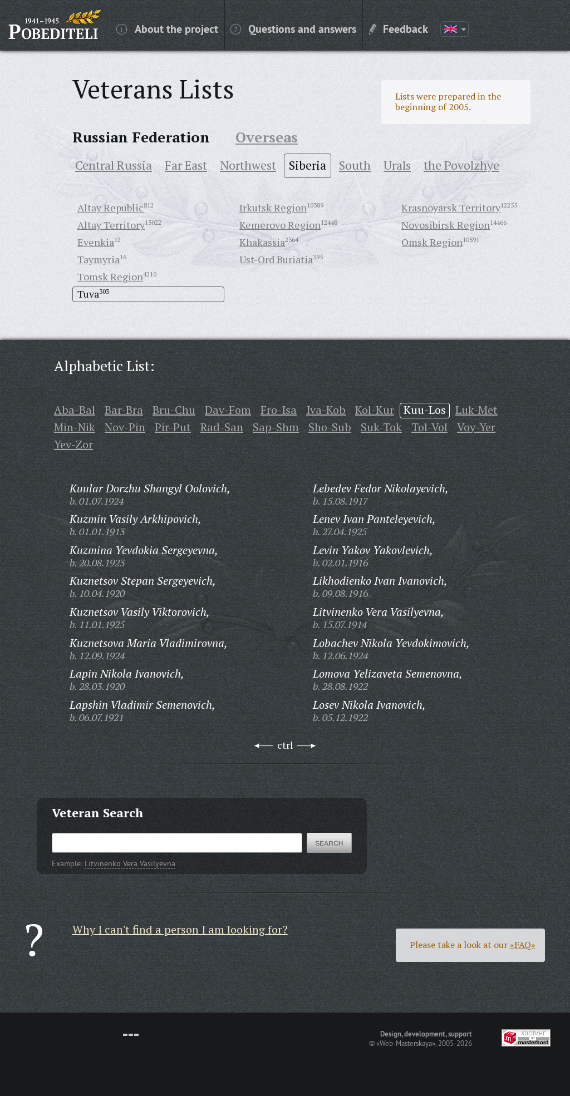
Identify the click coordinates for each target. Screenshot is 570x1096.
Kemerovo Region (280, 224)
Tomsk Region (110, 276)
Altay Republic (110, 207)
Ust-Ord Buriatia (276, 259)
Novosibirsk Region (445, 224)
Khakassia (262, 242)
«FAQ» (522, 945)
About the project (167, 28)
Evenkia (95, 242)
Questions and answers (293, 28)
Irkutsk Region (273, 207)
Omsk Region (432, 242)
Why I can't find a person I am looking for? (180, 929)
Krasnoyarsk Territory (450, 207)
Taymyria (98, 259)
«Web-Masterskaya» (405, 1043)
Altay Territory (111, 224)
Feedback (398, 28)
